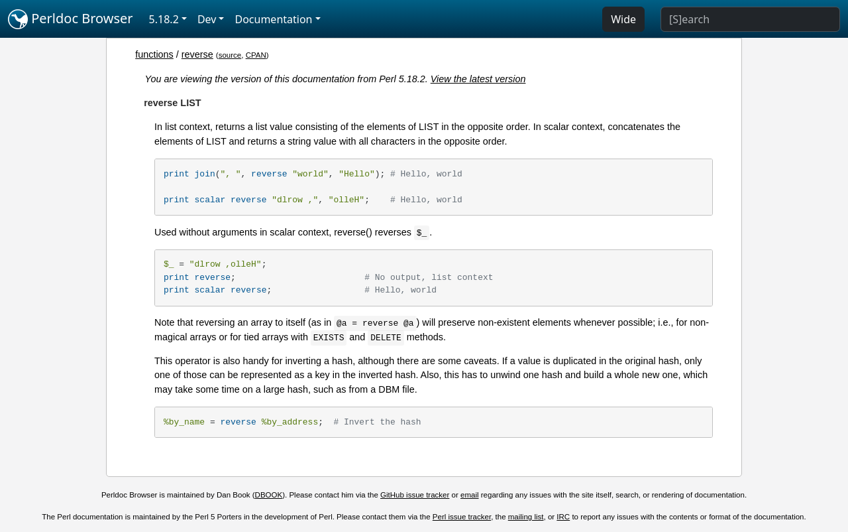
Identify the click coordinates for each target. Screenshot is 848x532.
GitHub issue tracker (414, 495)
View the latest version (478, 79)
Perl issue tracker (462, 517)
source (230, 55)
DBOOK (269, 495)
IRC (563, 517)
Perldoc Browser (70, 19)
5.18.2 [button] (164, 19)
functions (154, 54)
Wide (623, 19)
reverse (197, 54)
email (469, 495)
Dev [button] (207, 19)
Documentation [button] (273, 19)
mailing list (526, 517)
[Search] (750, 19)
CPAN (256, 55)
